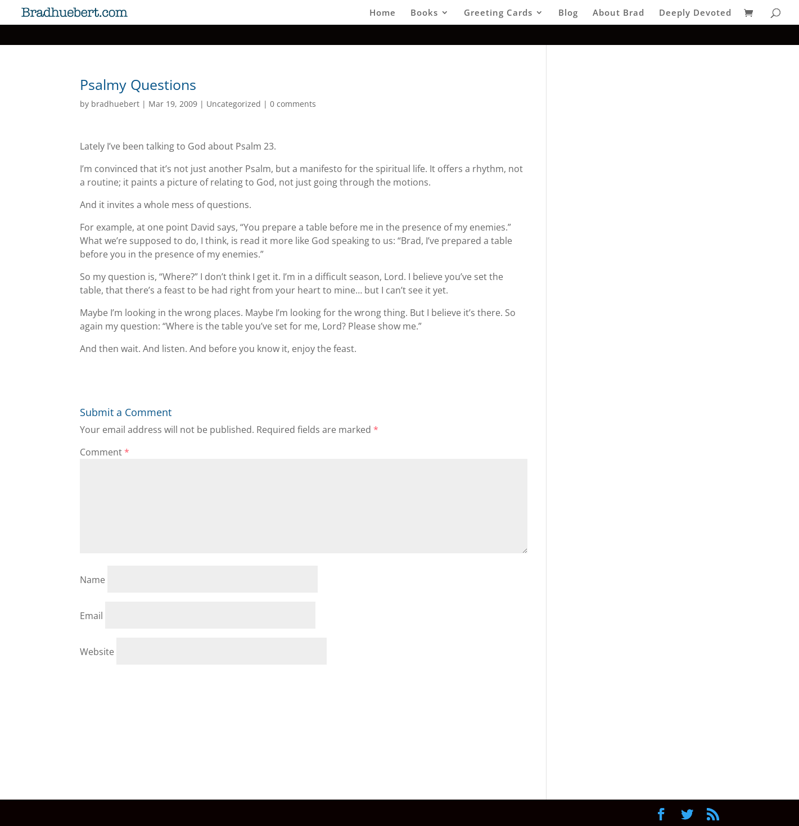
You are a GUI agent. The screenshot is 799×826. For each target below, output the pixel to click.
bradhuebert (115, 103)
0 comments (293, 103)
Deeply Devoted (695, 13)
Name (92, 580)
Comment (104, 452)
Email (91, 616)
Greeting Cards (498, 13)
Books (424, 13)
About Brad (618, 13)
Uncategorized (233, 103)
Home (382, 13)
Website (97, 652)
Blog (568, 13)
